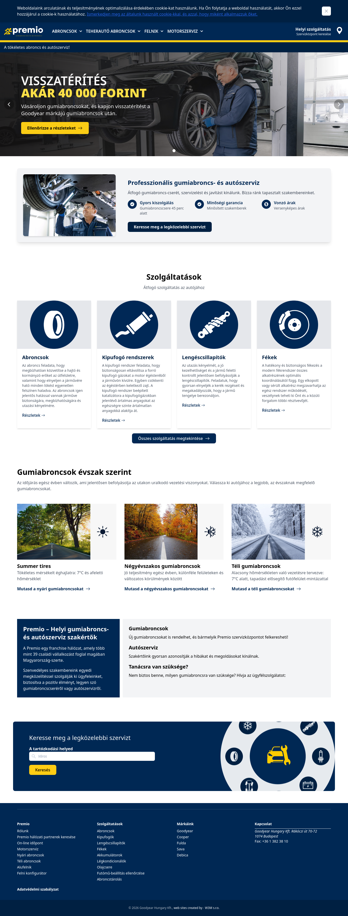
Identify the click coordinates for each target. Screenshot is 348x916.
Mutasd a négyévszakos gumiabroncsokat (169, 589)
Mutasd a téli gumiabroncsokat (266, 589)
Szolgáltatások (110, 823)
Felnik (153, 31)
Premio (23, 823)
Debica (182, 855)
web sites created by (188, 908)
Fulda (181, 843)
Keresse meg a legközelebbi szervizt (170, 227)
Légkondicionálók (111, 861)
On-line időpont (30, 843)
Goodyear (185, 830)
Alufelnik (24, 867)
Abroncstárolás (109, 879)
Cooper (183, 837)
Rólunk (23, 830)
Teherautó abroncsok (113, 31)
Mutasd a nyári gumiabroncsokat (54, 589)
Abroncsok (67, 31)
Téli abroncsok (29, 861)
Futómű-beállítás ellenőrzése (121, 873)
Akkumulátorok (109, 855)
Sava (181, 849)
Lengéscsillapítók (111, 843)
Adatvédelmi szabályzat (38, 889)
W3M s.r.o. (212, 908)
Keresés (42, 770)
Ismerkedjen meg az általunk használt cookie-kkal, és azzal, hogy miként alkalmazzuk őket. (172, 14)
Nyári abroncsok (30, 855)
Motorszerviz (185, 31)
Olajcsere (104, 867)
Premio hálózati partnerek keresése (46, 837)
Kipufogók (105, 837)
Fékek (102, 849)
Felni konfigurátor (32, 873)
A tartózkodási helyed (51, 749)
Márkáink (185, 823)
